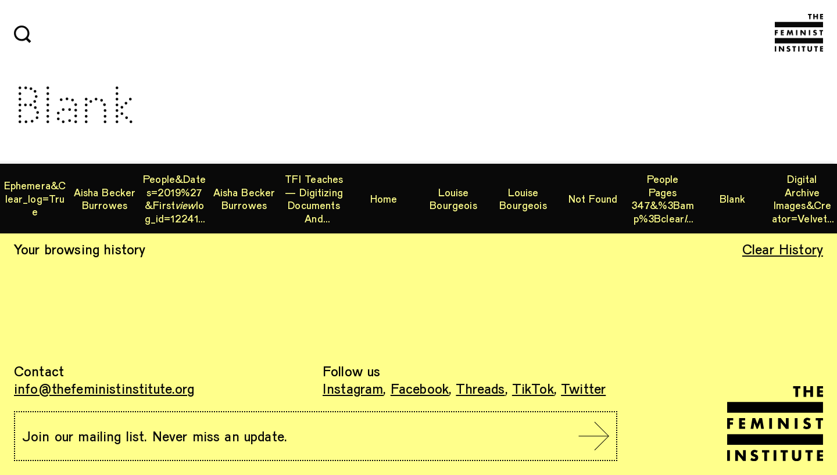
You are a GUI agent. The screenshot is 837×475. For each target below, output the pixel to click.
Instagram (353, 388)
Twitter (583, 388)
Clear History (782, 248)
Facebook (420, 388)
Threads (480, 388)
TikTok (533, 388)
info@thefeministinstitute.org (104, 388)
